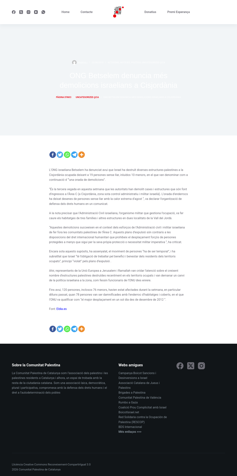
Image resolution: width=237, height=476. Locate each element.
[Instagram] (28, 12)
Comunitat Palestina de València (139, 397)
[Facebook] (14, 12)
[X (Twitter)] (21, 12)
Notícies (125, 62)
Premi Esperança (178, 12)
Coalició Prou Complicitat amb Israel (142, 407)
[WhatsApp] (43, 12)
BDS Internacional (130, 427)
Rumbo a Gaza (128, 402)
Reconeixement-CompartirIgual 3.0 (69, 464)
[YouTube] (36, 12)
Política (136, 62)
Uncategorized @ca (153, 62)
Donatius (150, 12)
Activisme (113, 62)
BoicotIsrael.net (128, 412)
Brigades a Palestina (131, 392)
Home (65, 12)
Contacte (87, 12)
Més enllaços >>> (129, 432)
